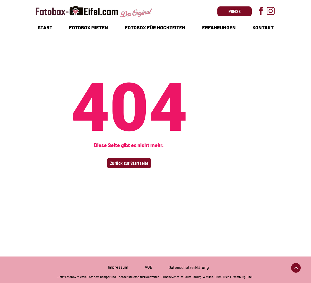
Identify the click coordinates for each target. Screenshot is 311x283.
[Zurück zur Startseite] (129, 163)
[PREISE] (234, 11)
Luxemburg (237, 277)
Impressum (118, 266)
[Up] (296, 268)
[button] (88, 27)
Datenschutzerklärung (188, 267)
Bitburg (196, 277)
